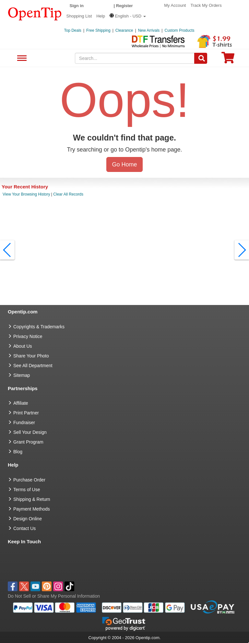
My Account (175, 5)
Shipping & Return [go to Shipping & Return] (31, 499)
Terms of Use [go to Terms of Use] (26, 489)
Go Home (124, 164)
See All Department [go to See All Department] (33, 365)
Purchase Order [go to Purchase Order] (29, 479)
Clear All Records (68, 194)
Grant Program (28, 442)
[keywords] (135, 58)
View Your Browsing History (26, 194)
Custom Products (179, 30)
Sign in (77, 5)
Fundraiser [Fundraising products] (24, 422)
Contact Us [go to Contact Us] (24, 528)
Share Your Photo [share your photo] (31, 355)
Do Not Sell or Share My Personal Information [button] (54, 596)
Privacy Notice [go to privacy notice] (27, 336)
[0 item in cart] (227, 59)
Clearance (124, 30)
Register (124, 5)
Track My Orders (205, 5)
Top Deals (72, 30)
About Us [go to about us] (22, 346)
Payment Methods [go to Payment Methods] (31, 509)
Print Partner (26, 412)
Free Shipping (98, 30)
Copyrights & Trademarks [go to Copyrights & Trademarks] (39, 326)
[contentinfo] (35, 13)
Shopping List (79, 16)
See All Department (21, 58)
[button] (128, 16)
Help (100, 16)
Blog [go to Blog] (17, 451)
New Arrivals (149, 30)
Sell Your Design (30, 432)
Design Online (27, 518)
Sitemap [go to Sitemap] (21, 375)
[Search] (200, 58)
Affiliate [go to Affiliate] (20, 403)
